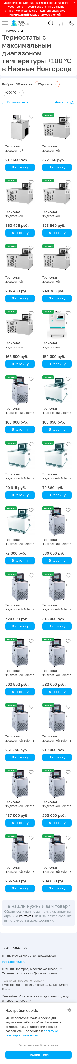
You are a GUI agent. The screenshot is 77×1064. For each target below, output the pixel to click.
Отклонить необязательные (38, 1045)
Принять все (38, 1055)
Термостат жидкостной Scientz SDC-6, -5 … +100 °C (19, 413)
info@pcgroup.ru (13, 961)
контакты (26, 916)
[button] (50, 23)
